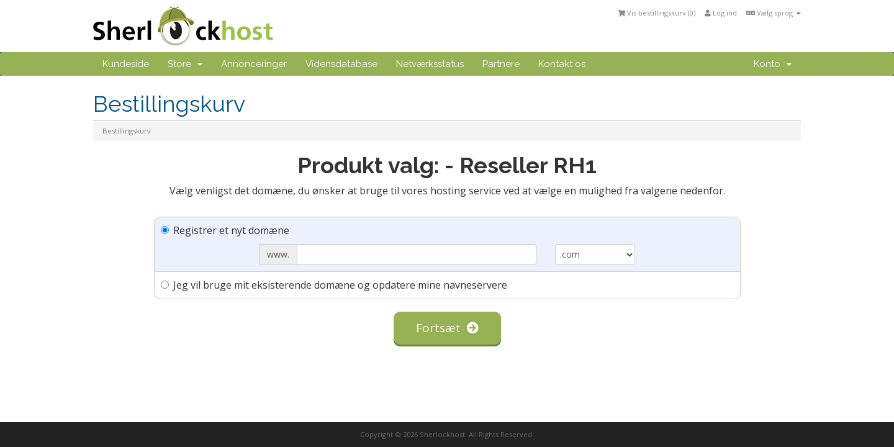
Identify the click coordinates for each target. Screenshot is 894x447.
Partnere (501, 64)
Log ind (721, 12)
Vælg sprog (773, 12)
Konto (773, 64)
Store (185, 64)
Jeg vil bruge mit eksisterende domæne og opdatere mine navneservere (334, 285)
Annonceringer (254, 64)
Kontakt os (561, 64)
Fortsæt (447, 328)
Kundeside (125, 64)
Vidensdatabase (341, 64)
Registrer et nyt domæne (225, 230)
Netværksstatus (430, 64)
